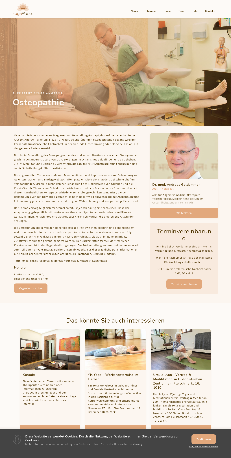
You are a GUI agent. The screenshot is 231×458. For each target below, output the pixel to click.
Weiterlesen (191, 214)
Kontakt (210, 11)
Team (181, 11)
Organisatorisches (30, 288)
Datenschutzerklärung (128, 445)
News (134, 11)
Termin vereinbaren (184, 284)
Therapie (150, 11)
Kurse (167, 11)
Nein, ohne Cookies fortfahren (203, 447)
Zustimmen (204, 440)
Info (195, 11)
